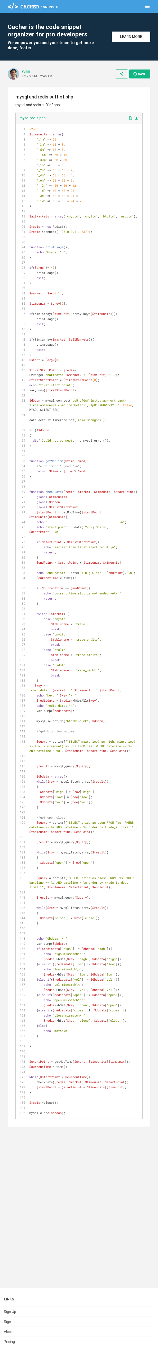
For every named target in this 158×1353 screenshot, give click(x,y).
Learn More (131, 36)
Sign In (9, 1321)
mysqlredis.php (32, 118)
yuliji (26, 71)
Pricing (9, 1341)
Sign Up (10, 1311)
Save (139, 74)
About (9, 1331)
